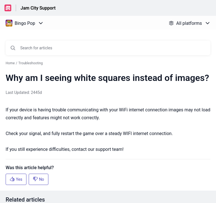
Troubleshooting (30, 63)
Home (10, 63)
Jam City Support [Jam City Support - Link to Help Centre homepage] (38, 8)
